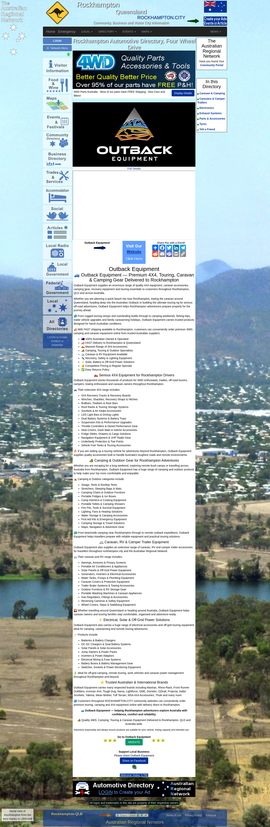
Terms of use (173, 815)
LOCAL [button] (87, 31)
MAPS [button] (147, 31)
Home (50, 32)
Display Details (183, 93)
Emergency (67, 32)
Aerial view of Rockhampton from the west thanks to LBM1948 (17, 815)
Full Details (134, 168)
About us (211, 815)
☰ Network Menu (57, 48)
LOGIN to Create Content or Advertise (57, 341)
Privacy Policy (193, 815)
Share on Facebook (134, 760)
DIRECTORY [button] (107, 31)
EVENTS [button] (129, 31)
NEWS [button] (215, 31)
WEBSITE (134, 742)
